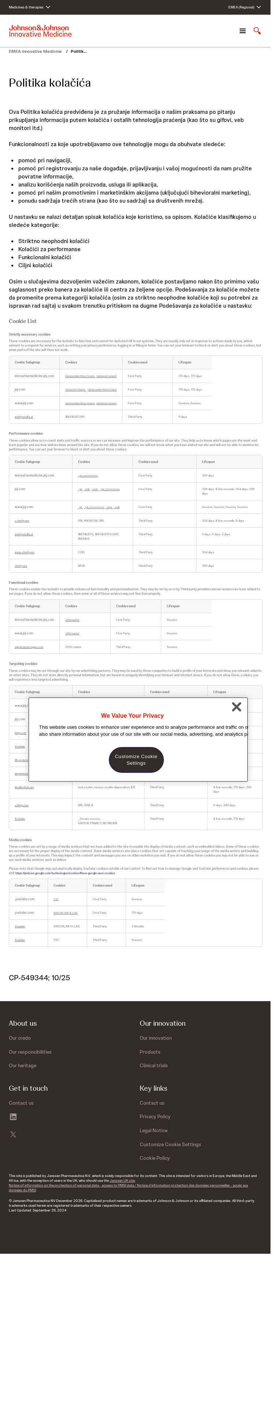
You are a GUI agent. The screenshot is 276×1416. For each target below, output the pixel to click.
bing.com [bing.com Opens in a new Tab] (20, 733)
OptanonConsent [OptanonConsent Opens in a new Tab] (106, 376)
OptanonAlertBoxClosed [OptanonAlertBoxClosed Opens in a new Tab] (80, 376)
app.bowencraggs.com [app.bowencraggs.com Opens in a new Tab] (29, 647)
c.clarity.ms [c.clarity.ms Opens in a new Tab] (22, 520)
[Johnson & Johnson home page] (40, 31)
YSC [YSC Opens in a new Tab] (56, 899)
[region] (138, 739)
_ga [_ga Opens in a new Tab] (80, 489)
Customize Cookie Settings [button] (170, 1144)
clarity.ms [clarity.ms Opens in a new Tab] (21, 566)
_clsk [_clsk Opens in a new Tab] (87, 489)
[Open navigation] (242, 30)
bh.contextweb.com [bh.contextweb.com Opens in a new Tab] (27, 760)
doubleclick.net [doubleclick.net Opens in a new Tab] (24, 787)
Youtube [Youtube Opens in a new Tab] (20, 746)
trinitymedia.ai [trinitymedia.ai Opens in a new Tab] (24, 417)
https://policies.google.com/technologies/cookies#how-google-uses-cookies (65, 873)
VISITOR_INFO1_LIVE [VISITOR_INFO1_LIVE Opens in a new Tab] (66, 913)
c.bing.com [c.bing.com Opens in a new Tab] (22, 805)
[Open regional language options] (245, 7)
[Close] (237, 707)
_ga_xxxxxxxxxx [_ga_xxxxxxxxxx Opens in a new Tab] (88, 475)
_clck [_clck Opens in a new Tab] (95, 489)
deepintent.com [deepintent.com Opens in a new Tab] (24, 773)
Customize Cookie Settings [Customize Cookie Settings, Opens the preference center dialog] (136, 760)
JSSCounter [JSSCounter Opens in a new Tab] (72, 620)
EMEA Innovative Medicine (36, 51)
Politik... (79, 51)
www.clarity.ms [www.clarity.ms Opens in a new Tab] (24, 552)
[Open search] (257, 30)
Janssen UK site (122, 1180)
